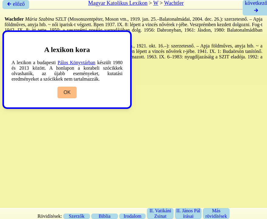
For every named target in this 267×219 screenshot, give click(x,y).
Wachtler (174, 3)
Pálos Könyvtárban (76, 62)
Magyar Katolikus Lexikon (117, 3)
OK (67, 92)
